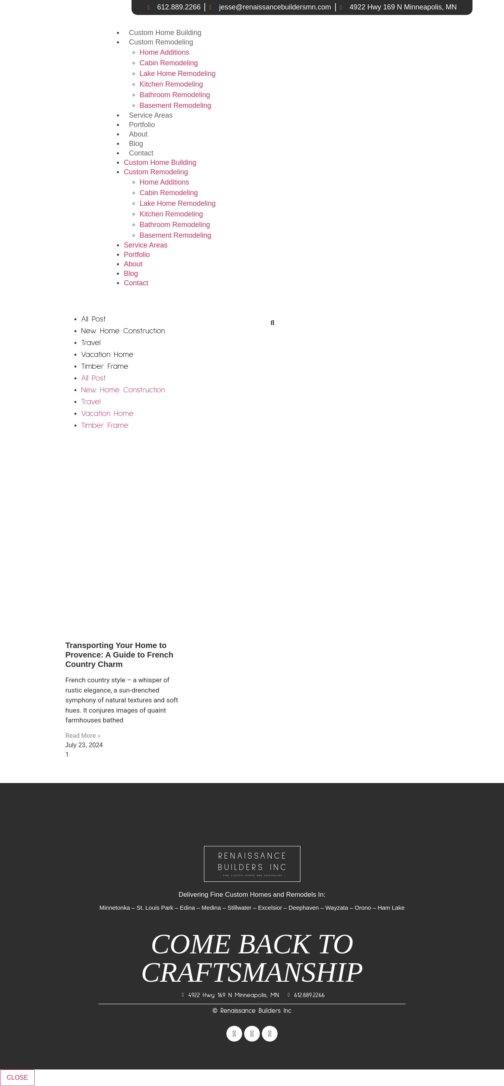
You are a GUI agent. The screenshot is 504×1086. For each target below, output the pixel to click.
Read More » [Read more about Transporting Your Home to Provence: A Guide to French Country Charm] (82, 735)
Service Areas (150, 115)
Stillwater (240, 907)
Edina (187, 907)
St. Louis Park (155, 907)
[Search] (272, 323)
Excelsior (270, 907)
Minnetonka (114, 907)
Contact (141, 153)
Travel (90, 343)
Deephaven (304, 907)
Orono (363, 907)
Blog (136, 144)
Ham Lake (391, 907)
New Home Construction (123, 331)
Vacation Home (107, 354)
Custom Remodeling (161, 42)
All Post (93, 319)
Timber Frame (104, 366)
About (138, 134)
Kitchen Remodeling (171, 84)
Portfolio (142, 125)
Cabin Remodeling (168, 63)
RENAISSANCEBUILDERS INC (253, 864)
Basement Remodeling (175, 105)
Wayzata (336, 907)
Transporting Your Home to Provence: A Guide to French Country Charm (119, 655)
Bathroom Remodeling (174, 95)
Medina (211, 907)
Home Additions (164, 52)
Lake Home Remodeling (177, 74)
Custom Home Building (165, 33)
